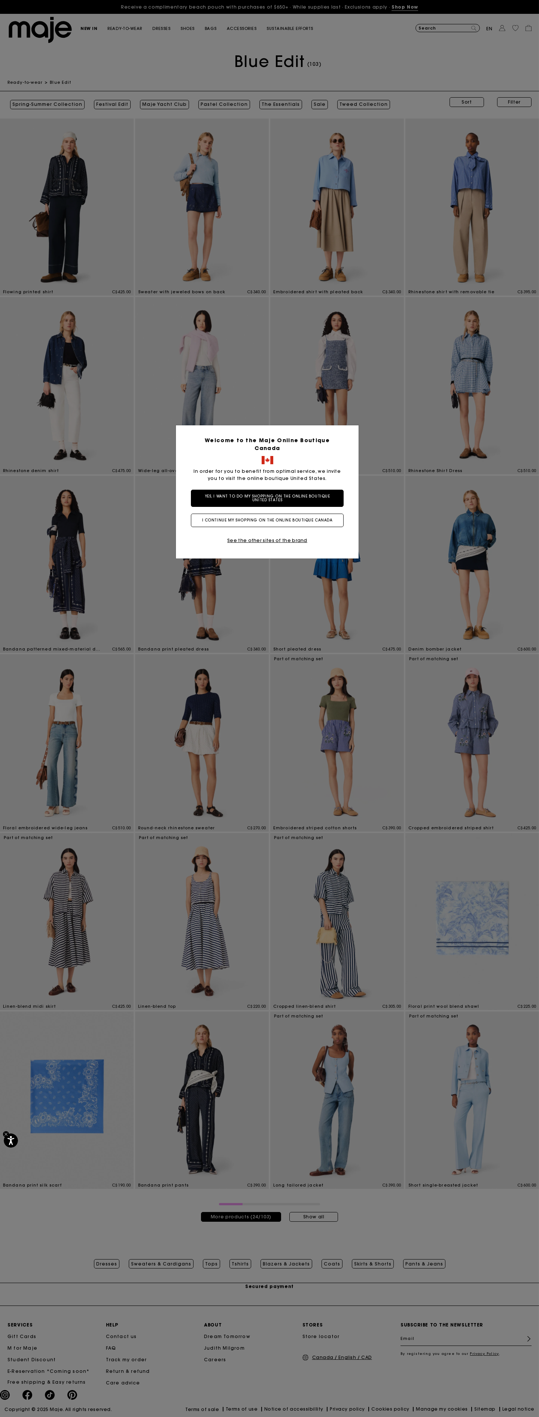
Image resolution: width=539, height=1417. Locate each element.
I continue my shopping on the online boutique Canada (269, 520)
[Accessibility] (11, 1140)
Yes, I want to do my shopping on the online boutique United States (269, 498)
